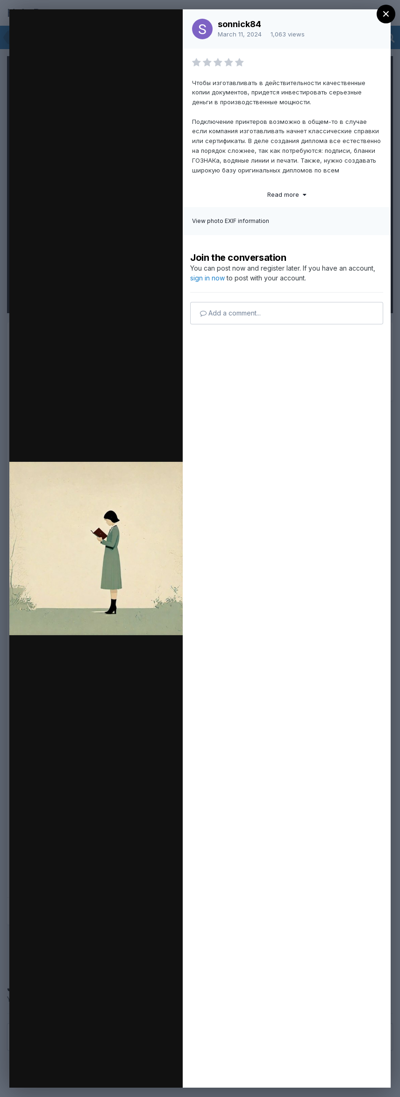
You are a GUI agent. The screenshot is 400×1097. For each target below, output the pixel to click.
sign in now (207, 278)
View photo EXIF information (230, 220)
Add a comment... (230, 313)
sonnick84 (239, 24)
